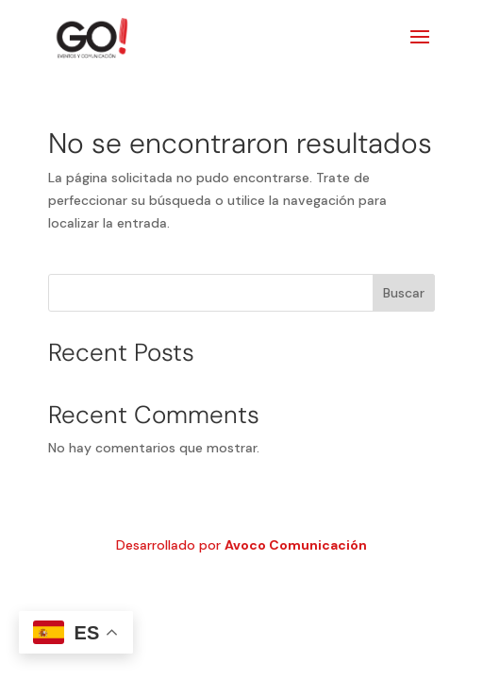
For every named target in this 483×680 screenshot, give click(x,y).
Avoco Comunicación (296, 544)
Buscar (404, 292)
